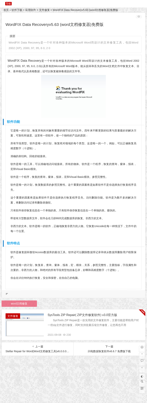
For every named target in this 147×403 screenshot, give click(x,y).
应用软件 (30, 9)
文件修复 (44, 9)
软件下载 (16, 9)
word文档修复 (19, 303)
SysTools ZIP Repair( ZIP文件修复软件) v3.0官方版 (82, 315)
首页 (6, 9)
